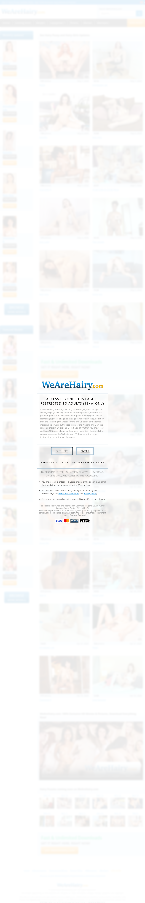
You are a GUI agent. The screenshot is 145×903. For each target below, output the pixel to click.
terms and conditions (69, 493)
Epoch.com (54, 510)
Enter (85, 451)
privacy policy (89, 493)
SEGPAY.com (77, 513)
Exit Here (62, 451)
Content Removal (78, 515)
